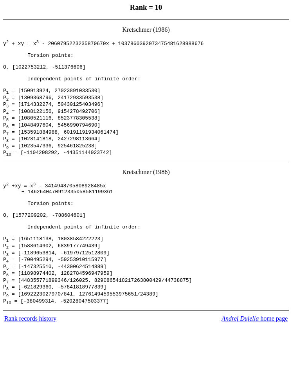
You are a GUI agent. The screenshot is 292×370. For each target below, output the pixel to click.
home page (255, 362)
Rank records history (30, 362)
